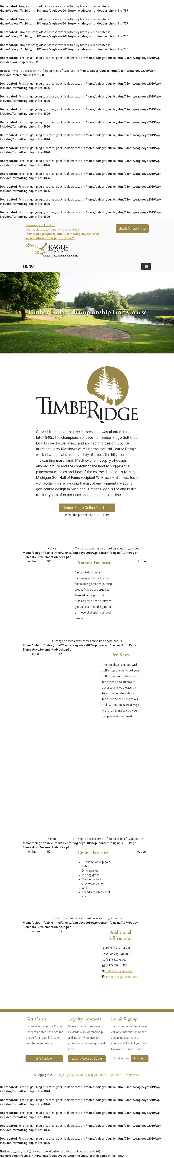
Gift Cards (44, 1058)
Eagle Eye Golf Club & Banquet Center (81, 1075)
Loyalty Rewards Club (86, 1058)
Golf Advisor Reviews (119, 971)
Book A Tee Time (132, 228)
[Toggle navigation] (146, 266)
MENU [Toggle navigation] (28, 266)
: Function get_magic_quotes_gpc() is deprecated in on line (63, 237)
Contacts (115, 1075)
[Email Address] (121, 1058)
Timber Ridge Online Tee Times (87, 508)
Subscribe (139, 1058)
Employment (132, 1075)
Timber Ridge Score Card (121, 977)
